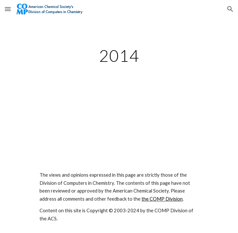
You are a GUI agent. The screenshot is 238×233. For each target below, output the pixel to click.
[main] (119, 55)
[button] (8, 9)
